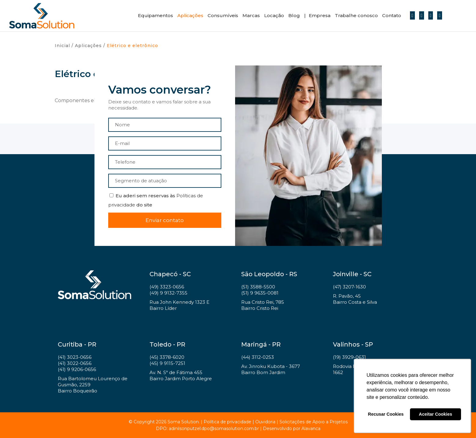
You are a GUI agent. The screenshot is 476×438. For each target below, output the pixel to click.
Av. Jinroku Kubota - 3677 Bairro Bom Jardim (270, 369)
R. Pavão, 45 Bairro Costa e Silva (355, 299)
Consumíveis (223, 15)
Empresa (319, 15)
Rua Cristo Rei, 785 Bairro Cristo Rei (262, 305)
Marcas (251, 15)
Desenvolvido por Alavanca (291, 428)
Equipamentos (155, 15)
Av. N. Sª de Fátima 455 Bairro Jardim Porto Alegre (180, 375)
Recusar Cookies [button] (386, 414)
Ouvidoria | (267, 422)
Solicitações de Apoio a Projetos (313, 422)
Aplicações (190, 15)
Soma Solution (41, 15)
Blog (294, 15)
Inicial (62, 45)
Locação (274, 15)
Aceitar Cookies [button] (435, 414)
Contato (391, 15)
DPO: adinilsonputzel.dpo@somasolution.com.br (207, 428)
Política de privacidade (227, 422)
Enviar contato (165, 220)
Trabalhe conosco (356, 15)
